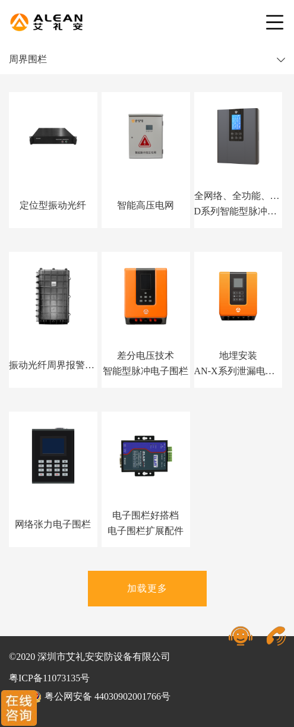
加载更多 (147, 588)
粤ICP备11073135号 (49, 678)
